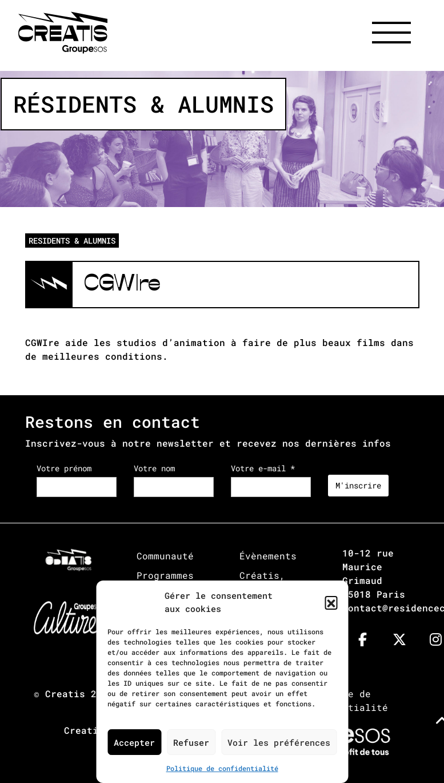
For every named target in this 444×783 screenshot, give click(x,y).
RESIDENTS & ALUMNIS (72, 240)
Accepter (134, 742)
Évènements (268, 556)
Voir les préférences (278, 742)
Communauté (165, 556)
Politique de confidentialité (222, 768)
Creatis (65, 693)
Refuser (191, 742)
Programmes (165, 575)
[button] (331, 602)
